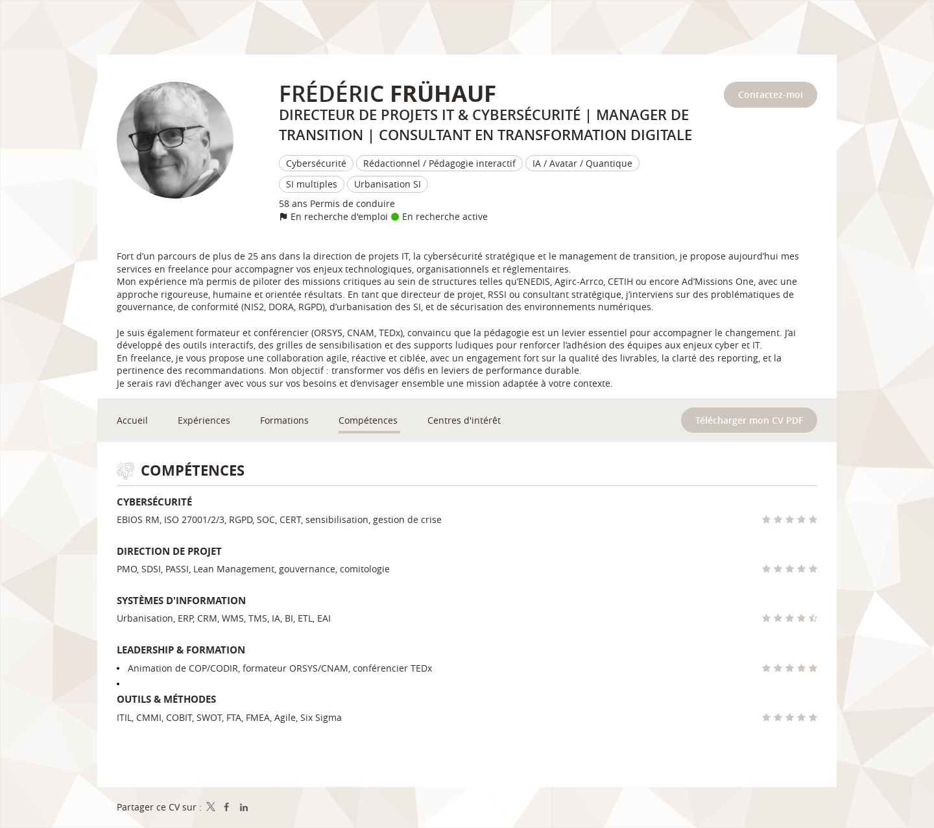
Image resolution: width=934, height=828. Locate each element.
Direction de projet (169, 551)
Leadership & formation (181, 650)
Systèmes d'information (181, 600)
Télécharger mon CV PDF (749, 420)
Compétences (193, 470)
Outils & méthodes (166, 699)
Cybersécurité (154, 502)
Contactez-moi (770, 94)
